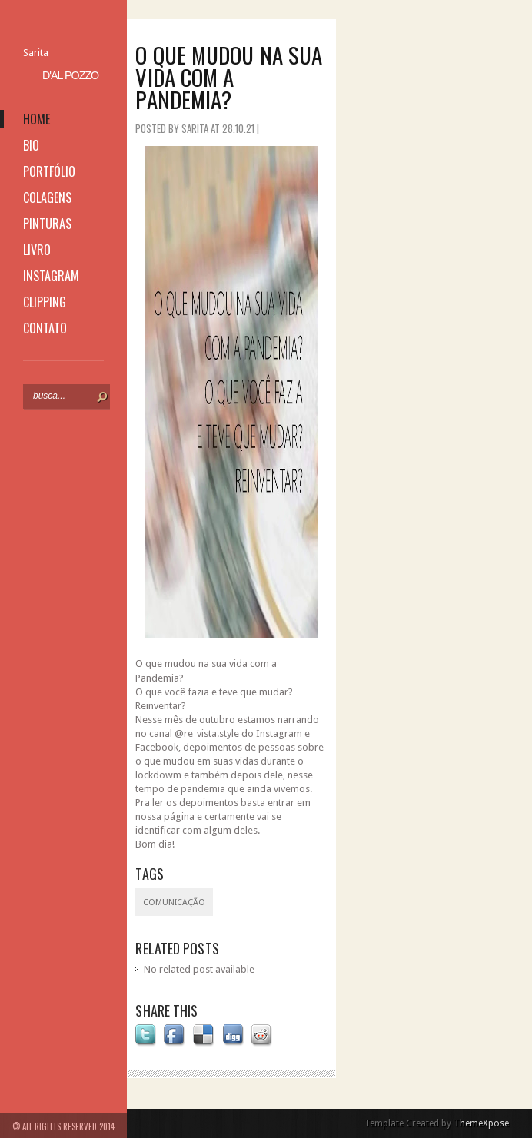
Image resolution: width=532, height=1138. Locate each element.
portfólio (49, 171)
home (36, 119)
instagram (51, 276)
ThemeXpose (481, 1123)
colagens (47, 197)
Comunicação (174, 902)
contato (45, 328)
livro (37, 250)
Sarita (35, 52)
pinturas (47, 223)
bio (31, 145)
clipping (44, 302)
